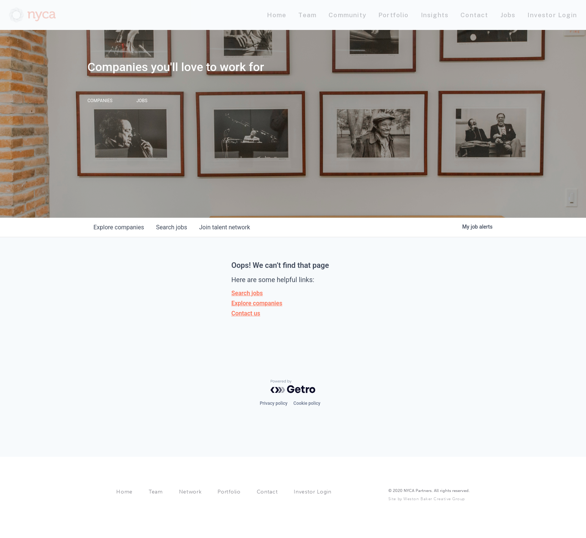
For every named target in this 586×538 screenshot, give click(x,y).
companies (118, 227)
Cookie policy (306, 403)
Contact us (245, 313)
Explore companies (256, 303)
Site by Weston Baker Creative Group (426, 498)
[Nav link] (277, 15)
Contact (267, 492)
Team (156, 492)
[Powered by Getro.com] (293, 386)
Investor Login (312, 492)
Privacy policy (273, 403)
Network (190, 492)
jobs (171, 227)
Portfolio (229, 492)
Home (124, 492)
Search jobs (247, 293)
